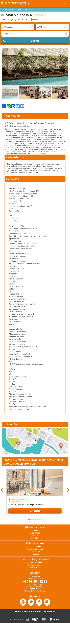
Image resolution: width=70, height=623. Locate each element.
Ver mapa (37, 20)
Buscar (35, 40)
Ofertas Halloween (35, 567)
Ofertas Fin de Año (35, 565)
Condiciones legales (35, 549)
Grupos (35, 535)
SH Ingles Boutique (17, 499)
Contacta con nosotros (35, 579)
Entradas (35, 538)
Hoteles (12, 9)
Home (4, 9)
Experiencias (35, 533)
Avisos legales (35, 551)
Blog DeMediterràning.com (35, 562)
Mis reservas (35, 576)
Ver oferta (35, 511)
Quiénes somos (35, 546)
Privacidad (35, 554)
